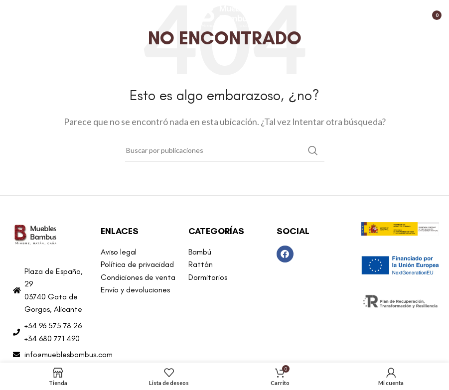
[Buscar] (224, 150)
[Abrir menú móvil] (12, 15)
